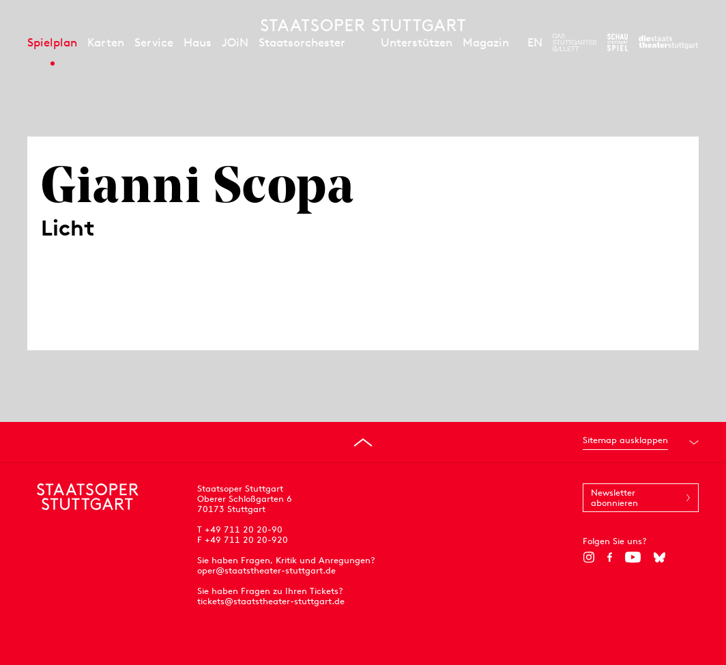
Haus (198, 42)
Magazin (486, 42)
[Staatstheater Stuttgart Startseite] (363, 25)
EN (534, 42)
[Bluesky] (659, 557)
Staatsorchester (302, 42)
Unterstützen (416, 42)
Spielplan (52, 42)
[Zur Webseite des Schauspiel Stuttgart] (617, 42)
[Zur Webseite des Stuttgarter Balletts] (575, 42)
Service (153, 42)
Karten (105, 42)
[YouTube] (633, 557)
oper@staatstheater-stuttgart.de (266, 570)
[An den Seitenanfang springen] (363, 442)
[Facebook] (609, 557)
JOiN (235, 42)
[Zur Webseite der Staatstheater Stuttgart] (668, 42)
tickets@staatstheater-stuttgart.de (271, 601)
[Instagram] (588, 557)
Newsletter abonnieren (614, 498)
